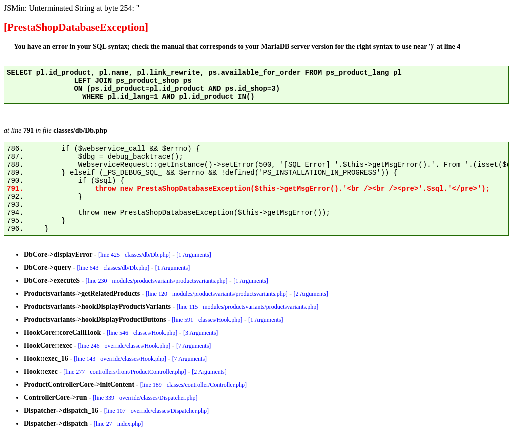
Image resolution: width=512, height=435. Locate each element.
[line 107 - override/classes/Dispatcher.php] (156, 411)
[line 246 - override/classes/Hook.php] (124, 346)
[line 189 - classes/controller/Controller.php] (193, 385)
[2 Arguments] (311, 294)
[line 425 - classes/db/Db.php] (134, 255)
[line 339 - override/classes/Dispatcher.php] (145, 398)
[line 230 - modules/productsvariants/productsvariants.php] (157, 281)
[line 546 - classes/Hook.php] (142, 333)
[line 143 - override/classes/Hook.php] (120, 359)
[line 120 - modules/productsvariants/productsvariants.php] (217, 294)
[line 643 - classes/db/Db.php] (114, 268)
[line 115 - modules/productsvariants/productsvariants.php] (248, 307)
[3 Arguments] (201, 333)
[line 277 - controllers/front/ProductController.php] (125, 372)
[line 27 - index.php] (119, 424)
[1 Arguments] (193, 255)
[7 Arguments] (193, 346)
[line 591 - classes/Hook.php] (207, 320)
